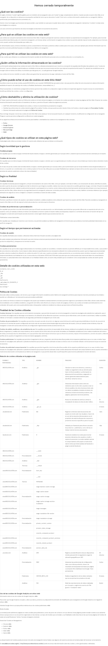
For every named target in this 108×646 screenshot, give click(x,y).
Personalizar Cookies (97, 108)
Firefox (5, 123)
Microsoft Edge (7, 130)
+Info (36, 596)
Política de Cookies (36, 110)
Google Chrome (8, 125)
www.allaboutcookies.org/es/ (10, 643)
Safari (5, 132)
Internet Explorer (8, 127)
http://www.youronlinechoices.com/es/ (31, 643)
